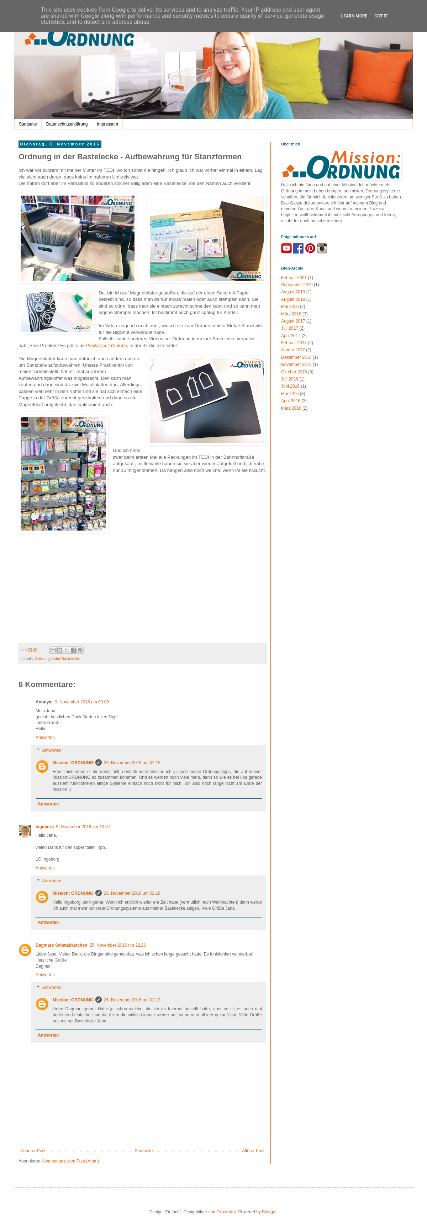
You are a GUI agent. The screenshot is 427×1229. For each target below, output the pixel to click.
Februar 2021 (294, 277)
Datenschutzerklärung (67, 124)
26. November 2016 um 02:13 (132, 999)
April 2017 (290, 335)
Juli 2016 (289, 379)
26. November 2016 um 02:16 (132, 893)
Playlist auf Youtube (106, 345)
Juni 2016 (290, 386)
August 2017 (293, 321)
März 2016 (291, 408)
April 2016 (290, 400)
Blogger (269, 1211)
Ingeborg (45, 826)
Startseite (28, 124)
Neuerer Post (33, 1150)
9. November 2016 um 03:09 (82, 701)
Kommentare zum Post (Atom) (70, 1161)
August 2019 (293, 291)
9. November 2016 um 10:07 (83, 826)
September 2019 (297, 284)
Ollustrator (226, 1211)
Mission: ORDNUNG (73, 762)
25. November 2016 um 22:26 (117, 945)
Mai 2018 (290, 306)
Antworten (45, 737)
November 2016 (296, 364)
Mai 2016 (290, 393)
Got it (381, 16)
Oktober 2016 (294, 371)
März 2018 (291, 314)
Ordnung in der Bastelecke (57, 658)
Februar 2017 (294, 342)
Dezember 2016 (296, 357)
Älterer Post (253, 1150)
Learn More (354, 16)
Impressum (107, 124)
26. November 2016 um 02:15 (132, 762)
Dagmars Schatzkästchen (61, 945)
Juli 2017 (289, 328)
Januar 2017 (293, 349)
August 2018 (293, 299)
